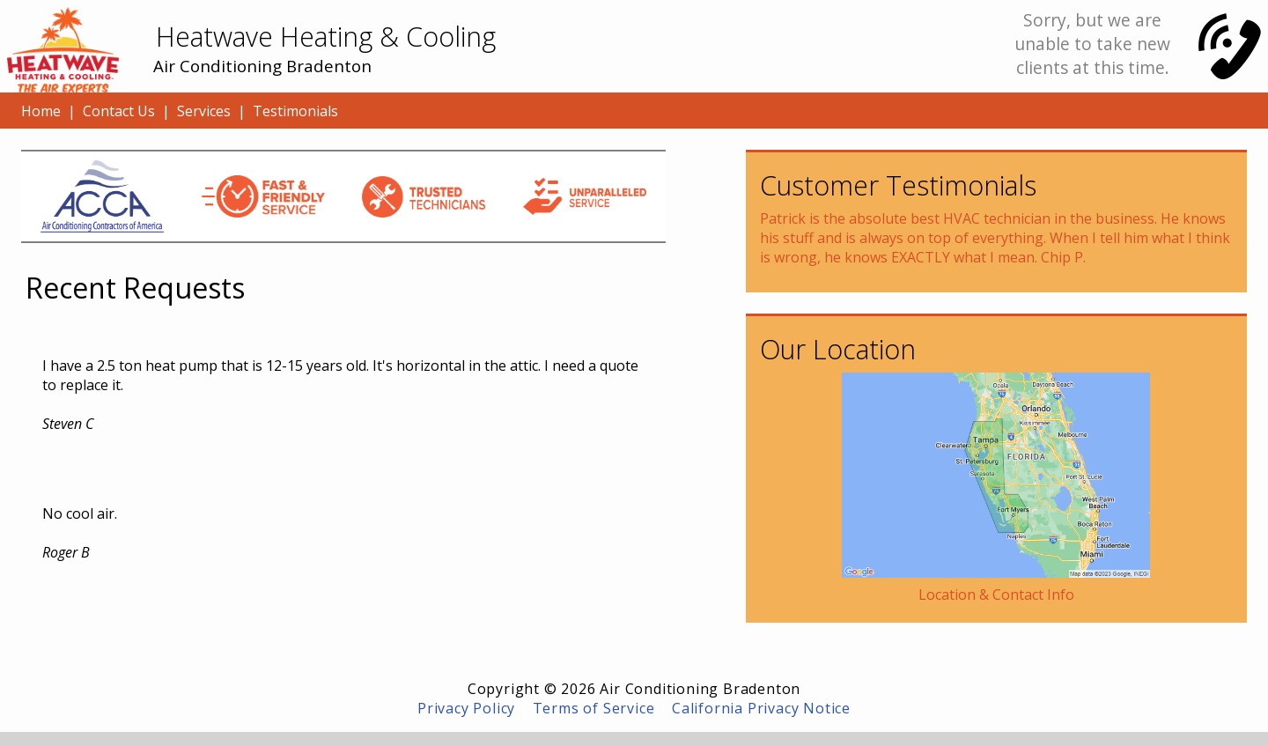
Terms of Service (594, 708)
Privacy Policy (466, 708)
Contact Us (119, 111)
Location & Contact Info (996, 594)
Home (41, 111)
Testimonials (295, 111)
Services (204, 111)
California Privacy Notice (761, 708)
